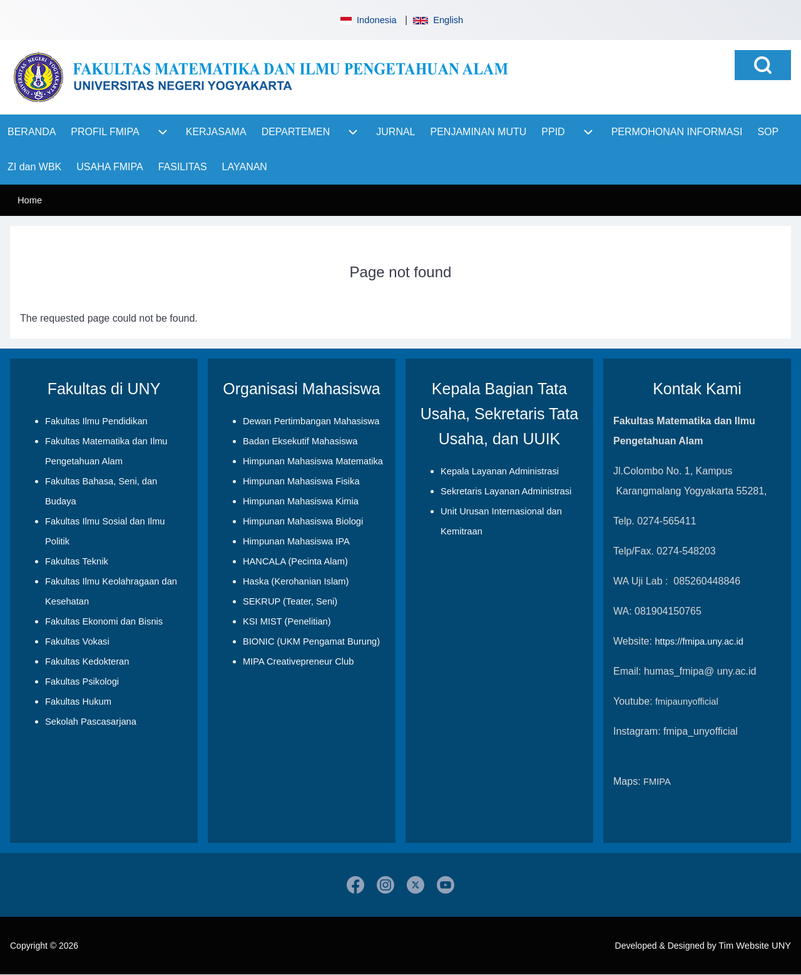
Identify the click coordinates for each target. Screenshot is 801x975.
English (438, 20)
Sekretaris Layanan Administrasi (506, 491)
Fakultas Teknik (76, 561)
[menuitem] (31, 132)
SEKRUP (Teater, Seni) (290, 601)
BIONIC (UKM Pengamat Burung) (311, 641)
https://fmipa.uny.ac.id (699, 641)
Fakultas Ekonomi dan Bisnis (104, 621)
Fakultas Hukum (78, 702)
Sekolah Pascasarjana (90, 722)
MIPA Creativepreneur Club (298, 661)
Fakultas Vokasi (77, 641)
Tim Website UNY (754, 946)
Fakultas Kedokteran (87, 661)
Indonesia (367, 20)
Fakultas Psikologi (82, 681)
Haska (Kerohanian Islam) (296, 581)
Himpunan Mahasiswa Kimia (301, 501)
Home (30, 200)
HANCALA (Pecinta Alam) (295, 561)
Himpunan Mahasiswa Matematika (313, 461)
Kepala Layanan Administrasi (500, 471)
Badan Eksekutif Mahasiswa (300, 441)
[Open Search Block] (763, 65)
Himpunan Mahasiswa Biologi (303, 521)
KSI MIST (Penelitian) (287, 621)
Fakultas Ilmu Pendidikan (96, 421)
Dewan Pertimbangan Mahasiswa (311, 421)
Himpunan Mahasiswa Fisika (301, 481)
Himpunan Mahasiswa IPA (296, 541)
